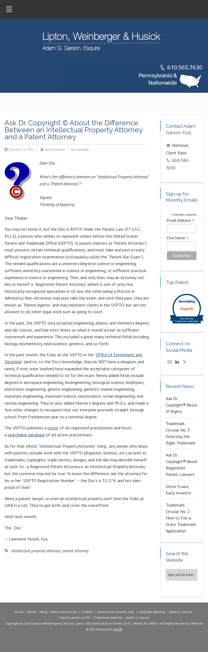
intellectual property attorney (36, 550)
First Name (178, 238)
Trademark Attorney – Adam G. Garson (121, 617)
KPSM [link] (118, 629)
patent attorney (75, 550)
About (32, 612)
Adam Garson (55, 149)
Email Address (180, 220)
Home (19, 612)
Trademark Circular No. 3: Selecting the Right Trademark (180, 433)
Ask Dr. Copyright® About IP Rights (182, 405)
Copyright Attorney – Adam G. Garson (165, 612)
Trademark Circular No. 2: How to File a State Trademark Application (181, 517)
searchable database (26, 434)
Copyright (82, 149)
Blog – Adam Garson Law (59, 612)
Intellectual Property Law (115, 612)
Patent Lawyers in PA (74, 617)
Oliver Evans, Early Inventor (178, 490)
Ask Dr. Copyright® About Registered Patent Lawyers (182, 464)
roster (53, 427)
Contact (87, 612)
